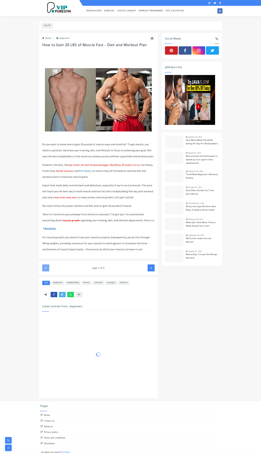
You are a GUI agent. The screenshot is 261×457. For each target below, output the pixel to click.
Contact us (49, 420)
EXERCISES (109, 11)
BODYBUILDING (94, 11)
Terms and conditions (54, 437)
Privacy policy (51, 432)
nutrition (98, 283)
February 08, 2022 (195, 219)
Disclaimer (49, 443)
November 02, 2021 (196, 203)
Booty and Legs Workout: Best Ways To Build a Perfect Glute (201, 208)
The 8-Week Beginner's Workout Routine (202, 176)
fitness (86, 283)
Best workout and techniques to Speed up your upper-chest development (202, 160)
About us (48, 426)
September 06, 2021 (196, 235)
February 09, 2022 (195, 171)
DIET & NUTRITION (175, 11)
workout (124, 283)
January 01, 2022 (195, 251)
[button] (54, 294)
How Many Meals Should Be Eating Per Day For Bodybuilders (202, 142)
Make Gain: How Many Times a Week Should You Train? (201, 224)
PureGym (65, 452)
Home (46, 38)
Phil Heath (85, 171)
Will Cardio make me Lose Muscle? (198, 240)
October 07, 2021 (195, 187)
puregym (111, 283)
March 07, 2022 (194, 153)
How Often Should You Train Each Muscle (200, 192)
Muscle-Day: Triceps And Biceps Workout (201, 256)
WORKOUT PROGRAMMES (151, 11)
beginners (63, 38)
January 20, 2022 (195, 137)
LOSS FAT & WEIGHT (126, 11)
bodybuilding (73, 283)
